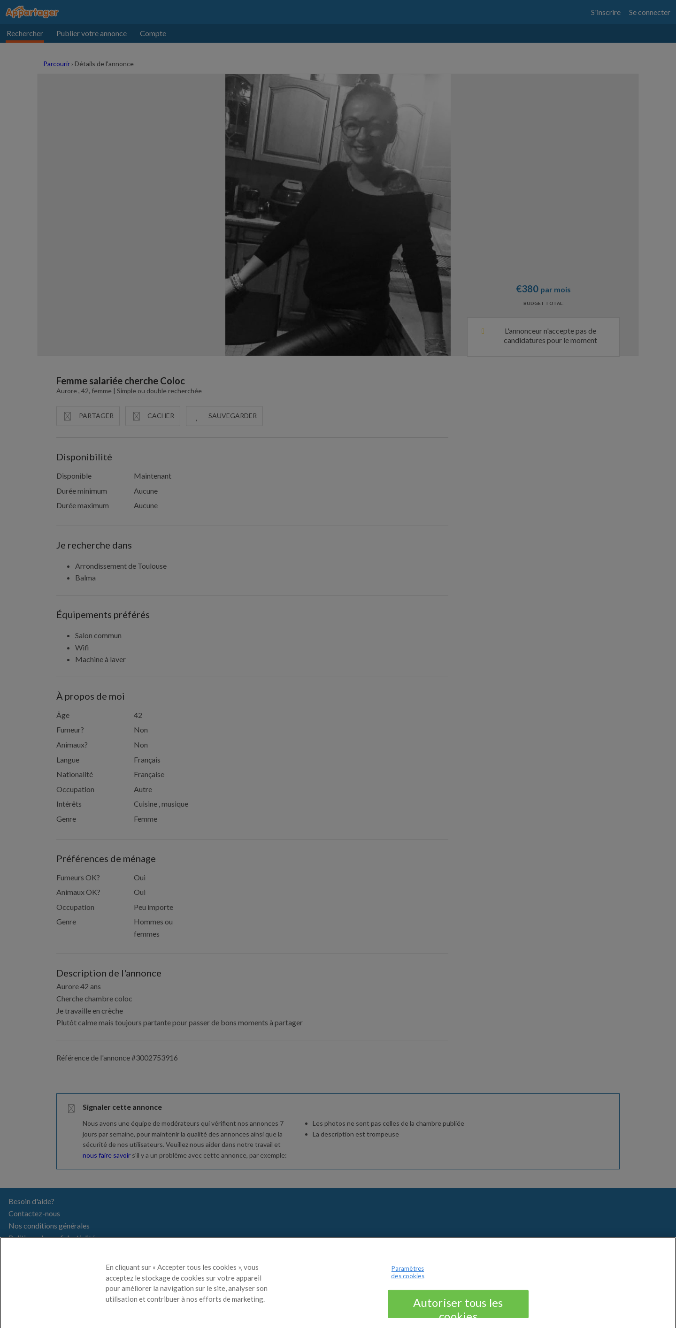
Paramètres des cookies (407, 1277)
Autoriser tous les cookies (458, 1312)
